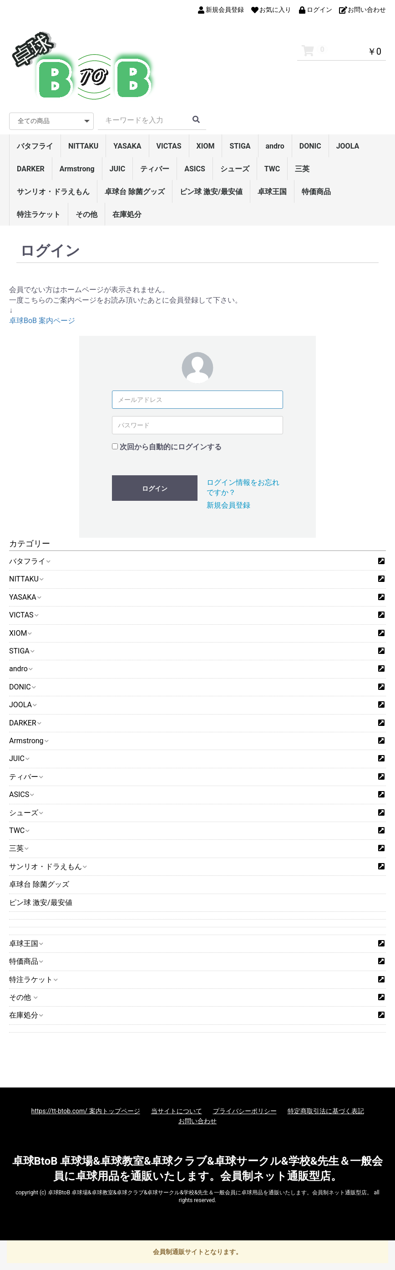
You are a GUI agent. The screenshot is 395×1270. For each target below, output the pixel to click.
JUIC (118, 169)
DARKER (31, 169)
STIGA (239, 146)
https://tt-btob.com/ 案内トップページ (85, 1111)
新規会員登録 (228, 505)
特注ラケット (39, 214)
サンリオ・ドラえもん (53, 191)
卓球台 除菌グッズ (135, 191)
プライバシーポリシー (245, 1111)
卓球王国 (272, 191)
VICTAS (169, 146)
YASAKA (127, 146)
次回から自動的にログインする (171, 446)
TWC (272, 169)
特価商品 (316, 191)
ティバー (154, 169)
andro (275, 146)
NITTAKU (83, 146)
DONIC (310, 146)
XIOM (206, 146)
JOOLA (348, 146)
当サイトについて (176, 1111)
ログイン (154, 488)
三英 (302, 169)
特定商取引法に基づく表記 (326, 1111)
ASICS (194, 169)
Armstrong (77, 169)
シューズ (234, 169)
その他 (86, 214)
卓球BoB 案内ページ (42, 320)
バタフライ (35, 146)
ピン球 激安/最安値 (211, 191)
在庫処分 (127, 214)
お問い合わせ (197, 1121)
